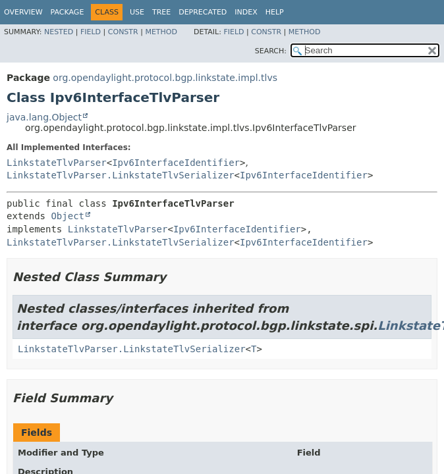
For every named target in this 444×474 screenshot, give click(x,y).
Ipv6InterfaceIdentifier (176, 162)
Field (90, 32)
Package (67, 12)
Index (246, 12)
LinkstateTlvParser (57, 162)
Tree (161, 12)
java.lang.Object (44, 117)
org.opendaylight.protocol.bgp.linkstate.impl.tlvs (165, 77)
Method (161, 32)
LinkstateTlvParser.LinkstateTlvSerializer (121, 175)
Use (137, 12)
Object (67, 216)
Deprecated (203, 12)
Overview (23, 12)
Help (274, 12)
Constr (123, 32)
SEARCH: (271, 51)
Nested (58, 32)
